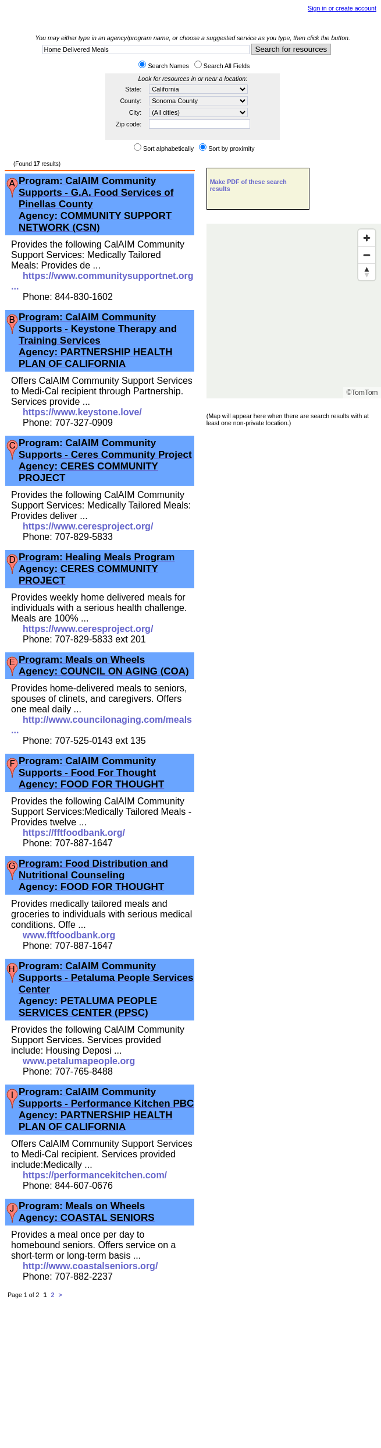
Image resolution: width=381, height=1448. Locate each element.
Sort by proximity (231, 148)
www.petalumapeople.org (79, 1061)
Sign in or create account (342, 8)
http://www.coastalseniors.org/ (90, 1266)
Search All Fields (227, 65)
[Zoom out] (366, 254)
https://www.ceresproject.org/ (88, 526)
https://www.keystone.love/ (82, 412)
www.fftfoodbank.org (69, 935)
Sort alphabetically (168, 148)
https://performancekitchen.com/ (95, 1175)
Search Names (168, 65)
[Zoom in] (366, 237)
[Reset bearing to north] (366, 271)
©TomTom (362, 393)
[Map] (293, 311)
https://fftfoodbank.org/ (74, 833)
